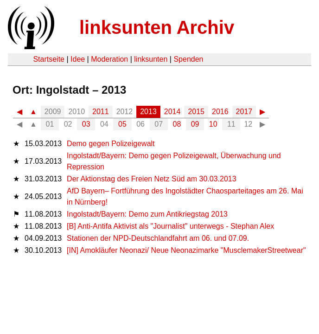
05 (122, 124)
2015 (196, 112)
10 (213, 124)
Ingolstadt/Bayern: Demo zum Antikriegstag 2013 (147, 214)
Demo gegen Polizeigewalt (110, 144)
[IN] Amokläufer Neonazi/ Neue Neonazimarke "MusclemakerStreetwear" (186, 250)
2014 (172, 112)
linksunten (150, 59)
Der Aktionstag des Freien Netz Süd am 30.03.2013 (151, 179)
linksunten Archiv (156, 27)
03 (86, 124)
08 (177, 124)
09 (195, 124)
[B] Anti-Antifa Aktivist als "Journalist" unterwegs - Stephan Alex (170, 226)
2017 (244, 112)
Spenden (188, 59)
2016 (220, 112)
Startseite (48, 59)
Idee (77, 59)
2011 (100, 112)
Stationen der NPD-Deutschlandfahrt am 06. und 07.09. (158, 238)
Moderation (109, 59)
